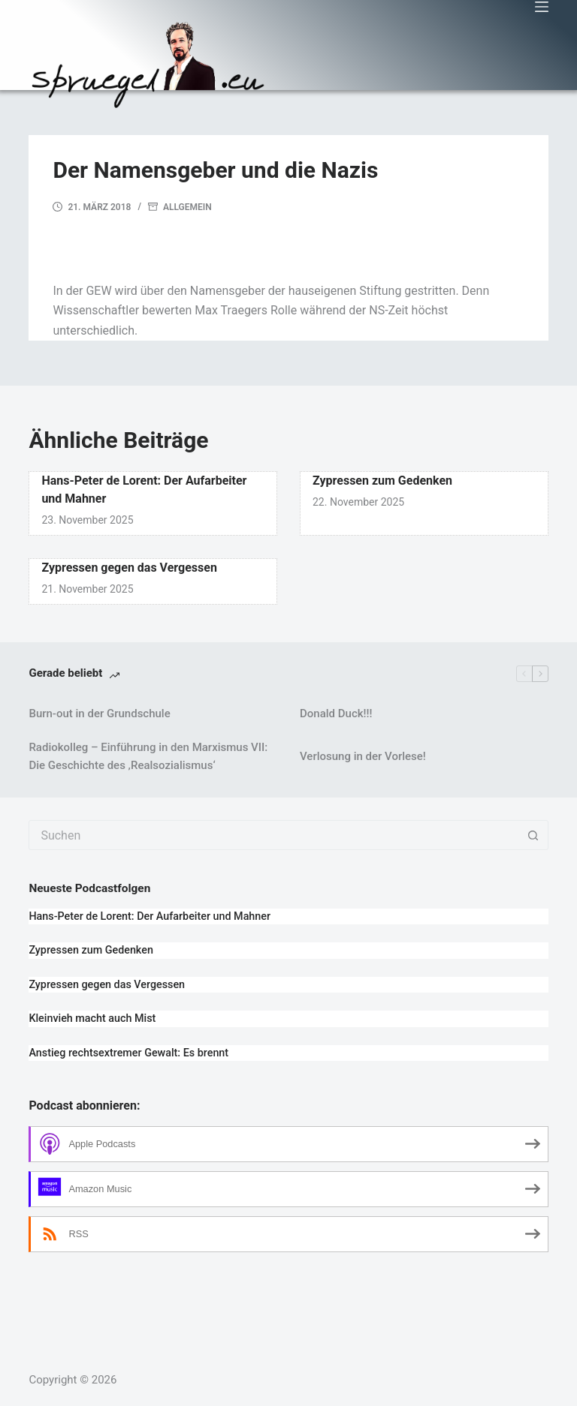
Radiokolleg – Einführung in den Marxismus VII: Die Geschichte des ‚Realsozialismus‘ (148, 757)
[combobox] (273, 835)
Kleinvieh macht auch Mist (92, 1018)
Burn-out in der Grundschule (99, 713)
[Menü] (541, 7)
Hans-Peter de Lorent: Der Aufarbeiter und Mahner (149, 916)
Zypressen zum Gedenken (382, 480)
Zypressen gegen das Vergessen (129, 567)
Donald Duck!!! (336, 713)
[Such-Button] (533, 835)
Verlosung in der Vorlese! (363, 756)
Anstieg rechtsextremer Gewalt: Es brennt (128, 1053)
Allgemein (187, 207)
